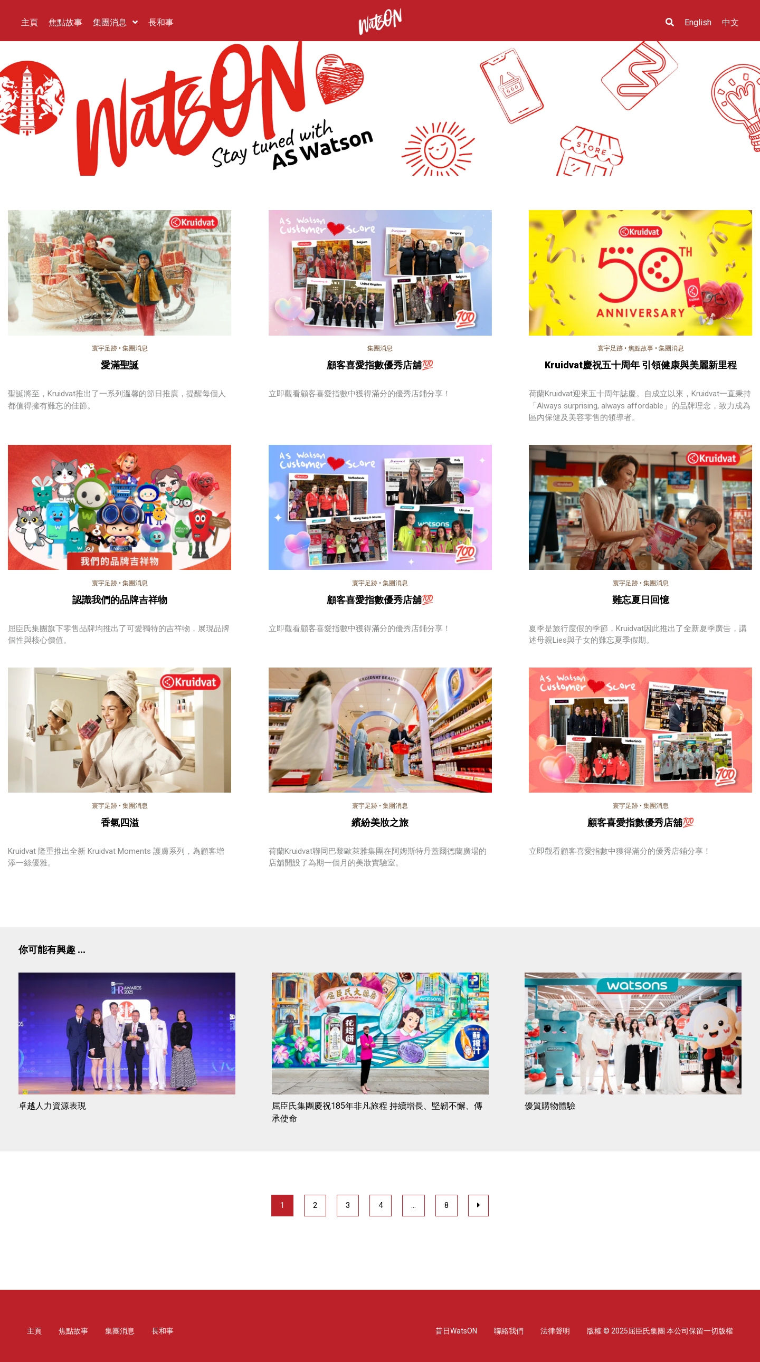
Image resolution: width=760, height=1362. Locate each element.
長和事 (162, 1331)
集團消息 (135, 348)
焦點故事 (640, 348)
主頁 (34, 1331)
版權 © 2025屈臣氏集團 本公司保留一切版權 (660, 1331)
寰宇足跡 (104, 348)
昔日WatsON (456, 1331)
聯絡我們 (509, 1331)
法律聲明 (555, 1331)
